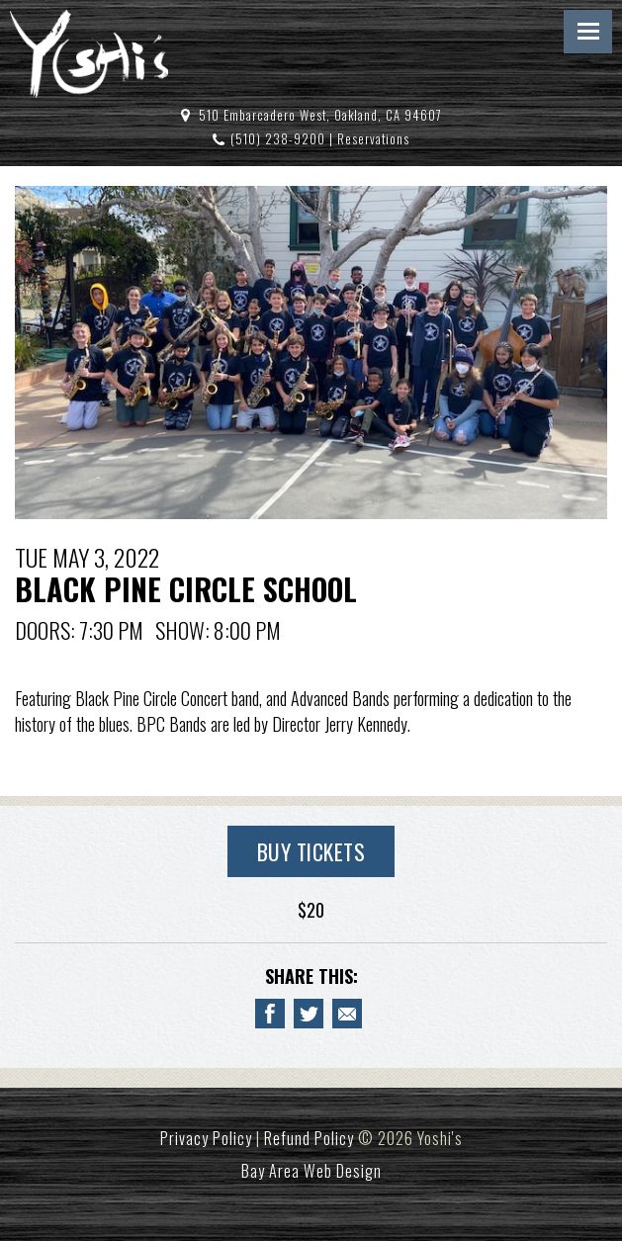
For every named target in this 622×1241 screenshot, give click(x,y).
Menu (588, 31)
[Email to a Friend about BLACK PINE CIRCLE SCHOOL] (347, 1013)
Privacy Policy (206, 1138)
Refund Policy (309, 1138)
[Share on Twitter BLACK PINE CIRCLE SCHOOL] (308, 1013)
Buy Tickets (311, 851)
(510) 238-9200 (277, 139)
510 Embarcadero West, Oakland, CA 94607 (320, 115)
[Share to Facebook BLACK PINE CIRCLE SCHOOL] (270, 1013)
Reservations (373, 139)
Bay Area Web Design (311, 1171)
